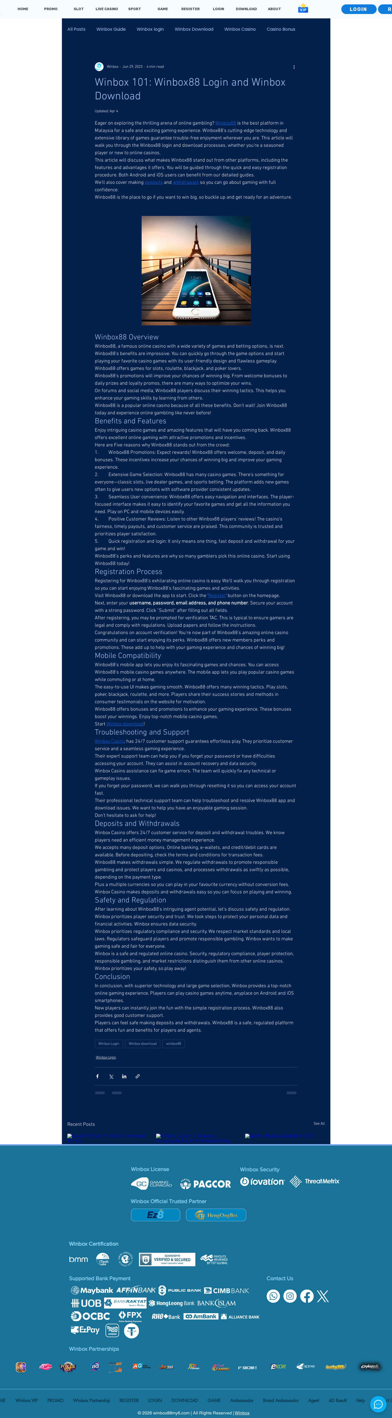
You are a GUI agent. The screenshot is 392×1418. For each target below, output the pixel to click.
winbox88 (173, 1044)
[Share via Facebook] (97, 1076)
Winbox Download (194, 29)
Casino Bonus (281, 29)
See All (319, 1123)
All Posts (76, 29)
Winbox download (143, 1044)
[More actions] (294, 66)
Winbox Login (108, 1044)
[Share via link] (137, 1076)
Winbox (242, 1413)
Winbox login (150, 29)
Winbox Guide (111, 29)
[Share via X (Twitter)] (110, 1076)
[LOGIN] (359, 9)
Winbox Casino (240, 29)
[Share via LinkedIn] (124, 1076)
